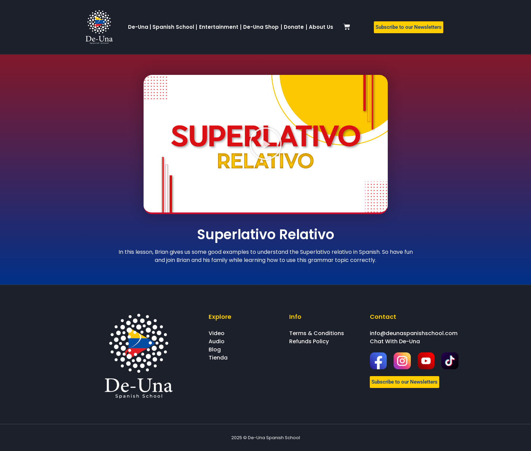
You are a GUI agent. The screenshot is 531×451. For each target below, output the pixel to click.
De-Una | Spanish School (161, 26)
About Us (321, 26)
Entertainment (218, 26)
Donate (294, 26)
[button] (265, 144)
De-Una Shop (261, 26)
